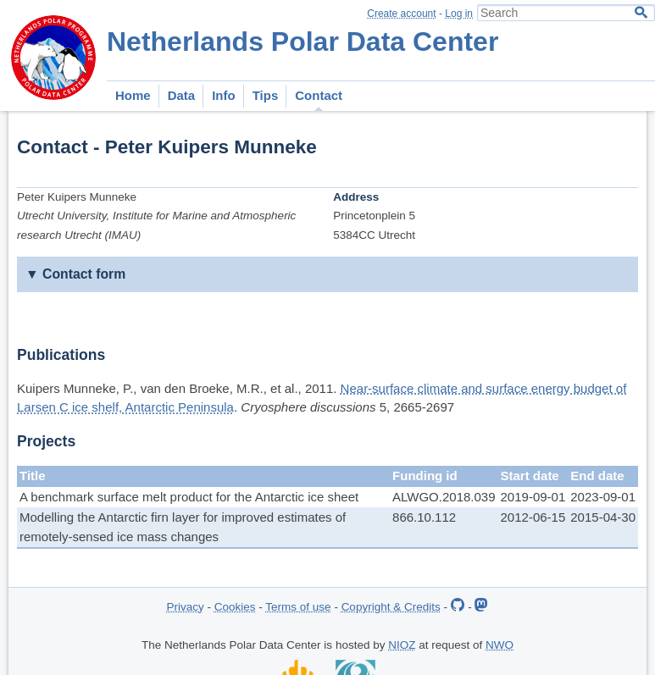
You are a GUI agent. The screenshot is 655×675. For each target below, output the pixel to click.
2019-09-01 (533, 497)
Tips (266, 95)
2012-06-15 (533, 517)
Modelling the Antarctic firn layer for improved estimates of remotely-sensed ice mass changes (182, 527)
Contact (318, 95)
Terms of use (297, 606)
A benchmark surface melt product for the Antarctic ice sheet (188, 497)
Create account (401, 13)
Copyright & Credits (391, 606)
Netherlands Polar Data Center (302, 41)
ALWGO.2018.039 (443, 497)
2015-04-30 (603, 517)
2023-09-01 (603, 497)
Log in (459, 13)
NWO (499, 645)
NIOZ (401, 645)
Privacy (185, 606)
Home (133, 95)
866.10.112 (424, 517)
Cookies (235, 606)
